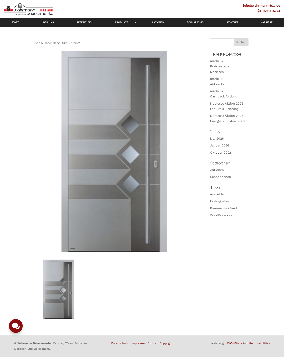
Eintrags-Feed (221, 201)
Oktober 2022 (220, 152)
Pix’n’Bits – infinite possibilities (248, 343)
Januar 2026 (219, 145)
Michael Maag (50, 42)
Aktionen (217, 170)
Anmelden (218, 194)
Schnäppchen (220, 177)
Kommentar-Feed (223, 208)
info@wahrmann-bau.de (261, 6)
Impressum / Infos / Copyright (152, 343)
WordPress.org (221, 215)
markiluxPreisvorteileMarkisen (219, 66)
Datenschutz (119, 343)
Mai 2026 (217, 138)
